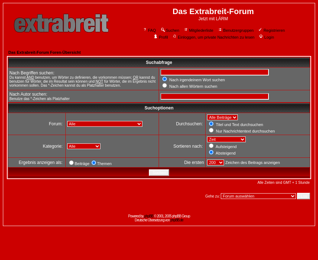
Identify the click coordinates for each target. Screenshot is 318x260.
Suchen (169, 30)
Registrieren (271, 30)
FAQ (149, 30)
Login (266, 37)
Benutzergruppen (236, 30)
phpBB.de (176, 220)
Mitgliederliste (198, 30)
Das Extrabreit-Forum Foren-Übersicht (44, 52)
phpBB (148, 216)
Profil (161, 37)
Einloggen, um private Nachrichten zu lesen (213, 37)
